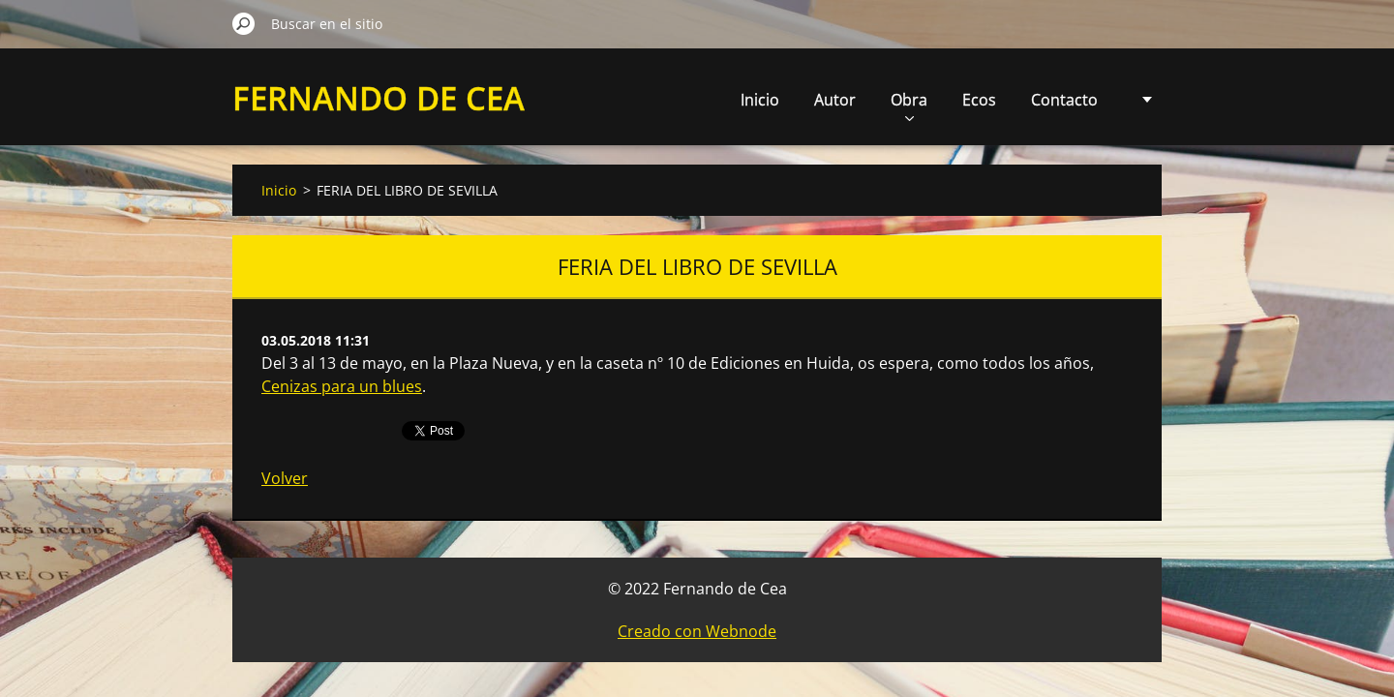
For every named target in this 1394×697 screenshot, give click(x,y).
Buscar (244, 23)
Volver (284, 478)
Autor (718, 99)
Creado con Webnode (697, 631)
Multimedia (1056, 99)
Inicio (642, 99)
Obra (792, 105)
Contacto (947, 99)
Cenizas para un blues (341, 386)
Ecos (862, 99)
